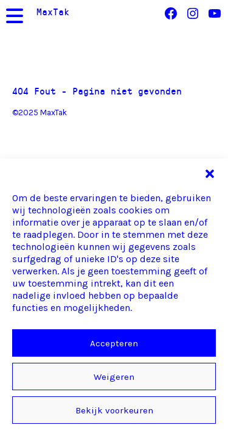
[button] (210, 174)
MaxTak (52, 11)
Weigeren (114, 376)
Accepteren (114, 343)
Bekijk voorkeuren (114, 410)
